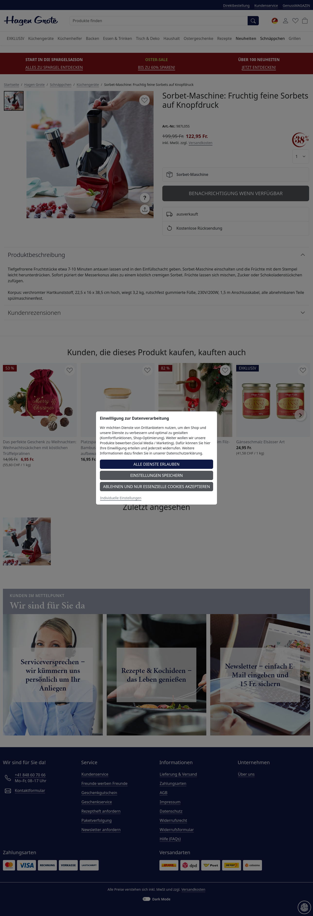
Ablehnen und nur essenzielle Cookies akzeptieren (156, 486)
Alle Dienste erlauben (156, 464)
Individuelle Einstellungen (120, 498)
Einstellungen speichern (156, 475)
